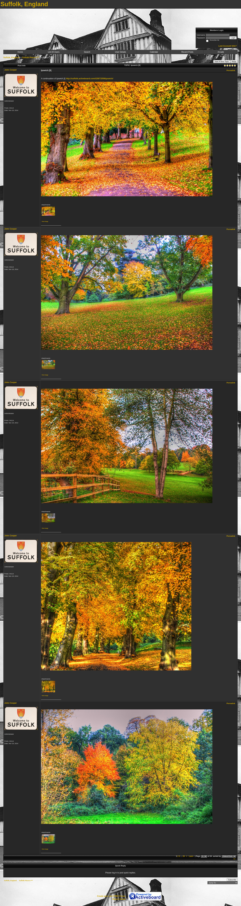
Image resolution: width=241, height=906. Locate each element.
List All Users (53, 52)
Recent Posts (187, 52)
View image (45, 221)
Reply (234, 62)
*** (234, 859)
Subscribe (232, 880)
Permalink (230, 70)
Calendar (154, 52)
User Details (120, 52)
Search (87, 52)
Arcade (221, 52)
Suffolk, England (11, 57)
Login (233, 38)
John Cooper (10, 70)
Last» (191, 856)
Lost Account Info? (227, 46)
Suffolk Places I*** (30, 57)
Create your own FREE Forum (111, 896)
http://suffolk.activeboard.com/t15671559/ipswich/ (89, 78)
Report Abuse (119, 899)
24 (184, 856)
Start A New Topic (222, 62)
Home (20, 52)
